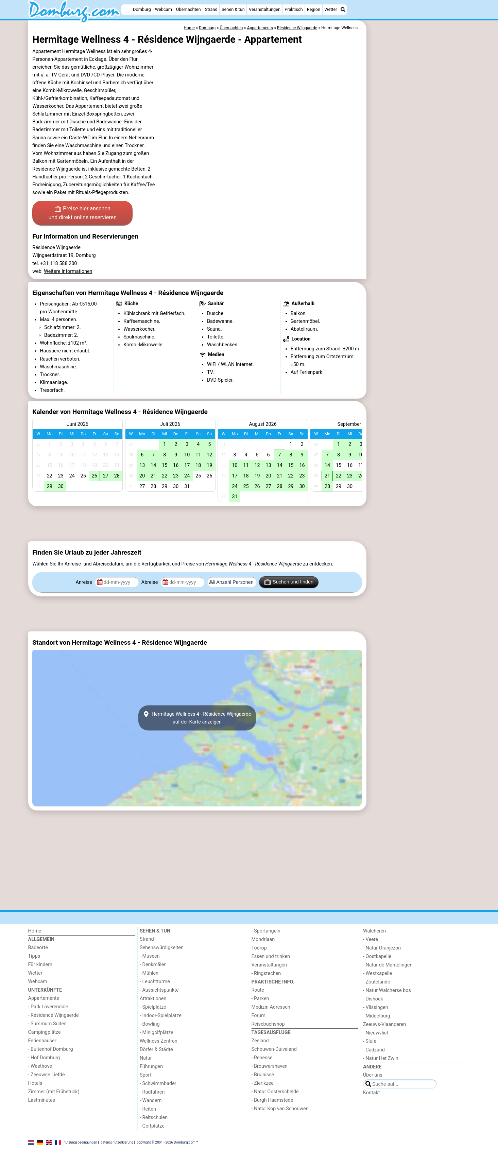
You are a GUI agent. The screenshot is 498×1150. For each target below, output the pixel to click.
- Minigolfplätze (156, 1032)
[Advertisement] (419, 177)
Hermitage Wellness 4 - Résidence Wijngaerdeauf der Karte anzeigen (197, 718)
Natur (146, 1058)
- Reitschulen (154, 1117)
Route (258, 990)
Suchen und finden (288, 582)
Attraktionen (153, 998)
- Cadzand (374, 1050)
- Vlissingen (375, 1007)
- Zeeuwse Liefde (46, 1075)
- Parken (260, 998)
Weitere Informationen (68, 271)
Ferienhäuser (42, 1041)
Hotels (35, 1083)
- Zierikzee (263, 1083)
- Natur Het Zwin (380, 1058)
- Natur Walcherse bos (387, 990)
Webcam (163, 9)
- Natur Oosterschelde (275, 1092)
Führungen (151, 1066)
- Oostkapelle (377, 956)
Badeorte (38, 948)
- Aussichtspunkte (159, 990)
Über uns (372, 1075)
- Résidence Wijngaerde (53, 1015)
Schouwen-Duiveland (274, 1049)
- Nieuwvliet (375, 1033)
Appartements (43, 998)
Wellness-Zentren (158, 1041)
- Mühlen (149, 973)
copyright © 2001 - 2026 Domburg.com (166, 1142)
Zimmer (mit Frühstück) (54, 1092)
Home (34, 931)
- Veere (370, 939)
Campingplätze (44, 1032)
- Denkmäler (153, 965)
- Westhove (40, 1066)
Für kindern (40, 965)
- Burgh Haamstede (272, 1100)
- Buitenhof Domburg (50, 1049)
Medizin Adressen (271, 1007)
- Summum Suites (47, 1024)
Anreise (84, 582)
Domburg (142, 9)
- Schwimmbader (158, 1083)
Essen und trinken (271, 956)
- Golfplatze (152, 1126)
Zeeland (260, 1041)
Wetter (330, 9)
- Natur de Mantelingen (387, 965)
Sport (146, 1075)
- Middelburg (376, 1016)
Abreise (150, 582)
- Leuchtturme (155, 982)
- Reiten (148, 1109)
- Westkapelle (377, 973)
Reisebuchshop (268, 1024)
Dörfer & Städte (156, 1049)
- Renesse (262, 1058)
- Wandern (150, 1100)
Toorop (259, 948)
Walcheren (374, 931)
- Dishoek (373, 999)
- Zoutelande (376, 982)
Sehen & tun (233, 9)
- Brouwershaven (270, 1066)
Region (313, 9)
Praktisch (294, 9)
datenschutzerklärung (117, 1142)
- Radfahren (152, 1092)
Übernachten (188, 9)
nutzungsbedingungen (80, 1142)
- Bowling (150, 1024)
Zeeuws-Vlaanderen (384, 1024)
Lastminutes (41, 1100)
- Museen (150, 956)
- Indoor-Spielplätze (161, 1015)
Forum (258, 1015)
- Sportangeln (266, 931)
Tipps (34, 956)
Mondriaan (263, 939)
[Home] (126, 9)
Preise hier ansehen (83, 213)
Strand (211, 9)
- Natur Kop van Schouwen (280, 1109)
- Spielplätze (153, 1007)
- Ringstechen (266, 973)
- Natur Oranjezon (382, 948)
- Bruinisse (263, 1075)
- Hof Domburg (44, 1058)
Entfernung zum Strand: (316, 349)
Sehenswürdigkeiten (162, 948)
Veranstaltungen (264, 9)
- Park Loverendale (48, 1007)
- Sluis (369, 1041)
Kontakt (371, 1093)
